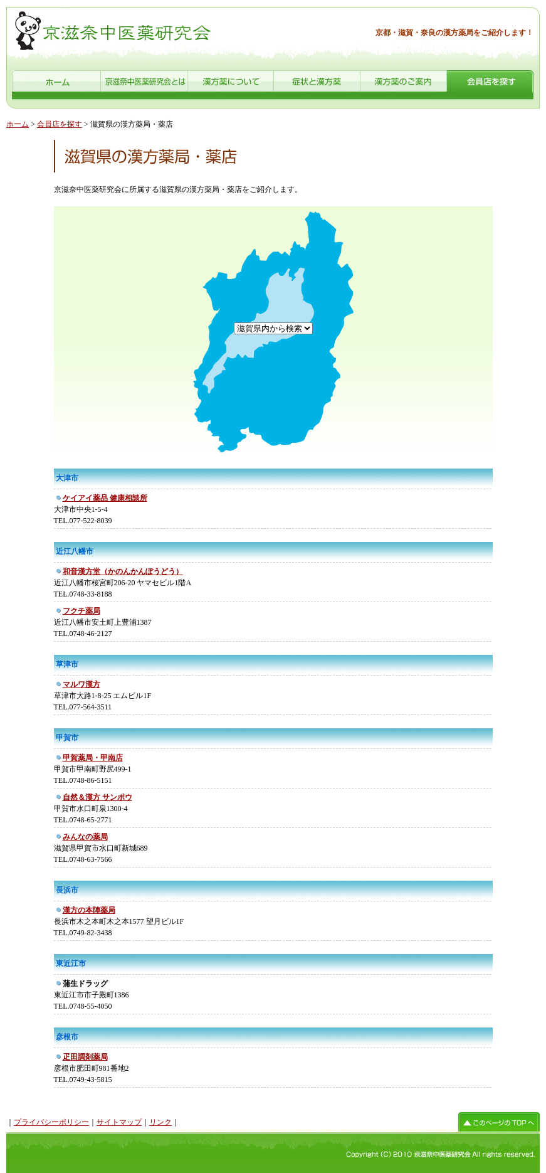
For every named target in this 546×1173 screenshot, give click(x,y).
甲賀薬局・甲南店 (93, 757)
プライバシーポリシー (51, 1122)
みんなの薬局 (85, 836)
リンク (160, 1122)
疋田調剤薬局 (85, 1057)
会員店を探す (59, 124)
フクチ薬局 (81, 611)
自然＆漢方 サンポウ (97, 797)
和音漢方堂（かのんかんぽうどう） (123, 571)
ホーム (17, 124)
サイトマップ (119, 1122)
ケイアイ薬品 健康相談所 (105, 498)
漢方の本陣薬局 (89, 910)
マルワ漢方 (81, 684)
